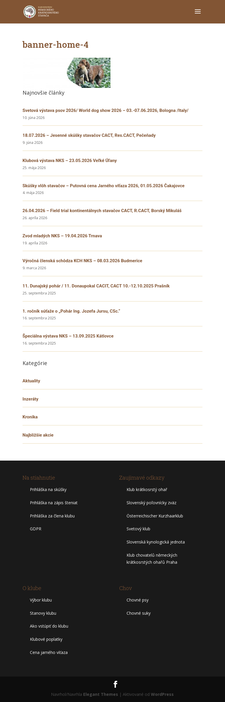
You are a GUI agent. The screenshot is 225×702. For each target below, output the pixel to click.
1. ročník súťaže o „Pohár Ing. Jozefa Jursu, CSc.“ (71, 311)
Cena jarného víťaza (49, 652)
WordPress (162, 694)
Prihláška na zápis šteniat (54, 502)
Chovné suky (139, 613)
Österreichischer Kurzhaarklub (155, 516)
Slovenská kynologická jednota (156, 542)
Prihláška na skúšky (48, 489)
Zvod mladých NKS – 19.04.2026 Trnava (62, 235)
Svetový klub (138, 528)
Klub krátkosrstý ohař (147, 489)
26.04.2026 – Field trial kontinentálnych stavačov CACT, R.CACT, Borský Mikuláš (102, 210)
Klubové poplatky (46, 639)
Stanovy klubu (43, 613)
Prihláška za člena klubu (52, 516)
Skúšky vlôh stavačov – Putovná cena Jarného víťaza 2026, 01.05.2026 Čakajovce (104, 185)
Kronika (30, 417)
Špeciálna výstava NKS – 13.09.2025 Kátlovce (68, 336)
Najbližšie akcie (38, 435)
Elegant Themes (100, 694)
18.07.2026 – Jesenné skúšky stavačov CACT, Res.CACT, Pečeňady (89, 135)
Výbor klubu (41, 600)
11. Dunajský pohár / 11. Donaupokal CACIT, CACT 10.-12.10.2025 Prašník (96, 286)
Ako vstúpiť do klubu (49, 626)
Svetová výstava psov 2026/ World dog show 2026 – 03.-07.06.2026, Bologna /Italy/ (106, 110)
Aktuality (31, 381)
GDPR (35, 528)
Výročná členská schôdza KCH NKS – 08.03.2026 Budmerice (82, 260)
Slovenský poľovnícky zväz (151, 502)
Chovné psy (138, 600)
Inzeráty (30, 399)
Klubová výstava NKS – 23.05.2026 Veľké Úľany (70, 160)
